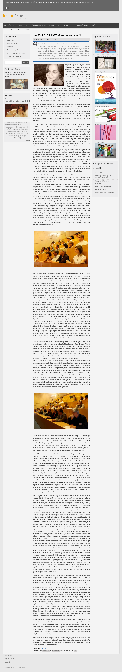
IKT (21, 125)
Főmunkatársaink (38, 25)
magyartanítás (23, 127)
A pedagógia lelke (100, 72)
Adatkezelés (54, 25)
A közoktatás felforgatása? (103, 56)
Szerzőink (10, 47)
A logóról (7, 662)
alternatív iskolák (11, 122)
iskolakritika (26, 125)
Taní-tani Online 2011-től (14, 56)
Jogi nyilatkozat (9, 659)
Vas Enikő (44, 648)
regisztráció (46, 650)
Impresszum (8, 655)
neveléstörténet (11, 131)
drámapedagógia (23, 122)
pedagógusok (10, 133)
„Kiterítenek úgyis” (100, 189)
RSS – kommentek (13, 43)
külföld (16, 127)
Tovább (27, 140)
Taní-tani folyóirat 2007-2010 (16, 53)
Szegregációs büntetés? (102, 106)
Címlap (6, 30)
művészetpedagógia (15, 129)
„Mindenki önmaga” (101, 124)
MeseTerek (98, 40)
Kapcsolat (23, 25)
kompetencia (9, 127)
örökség (17, 138)
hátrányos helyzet (12, 125)
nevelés (25, 129)
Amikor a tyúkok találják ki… (104, 186)
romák (18, 133)
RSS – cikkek (11, 40)
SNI (22, 133)
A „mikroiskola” (99, 142)
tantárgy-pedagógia (20, 136)
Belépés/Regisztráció (86, 25)
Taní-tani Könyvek (12, 50)
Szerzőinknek (10, 25)
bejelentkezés (55, 650)
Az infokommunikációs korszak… (105, 193)
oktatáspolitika (22, 131)
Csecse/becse (68, 25)
